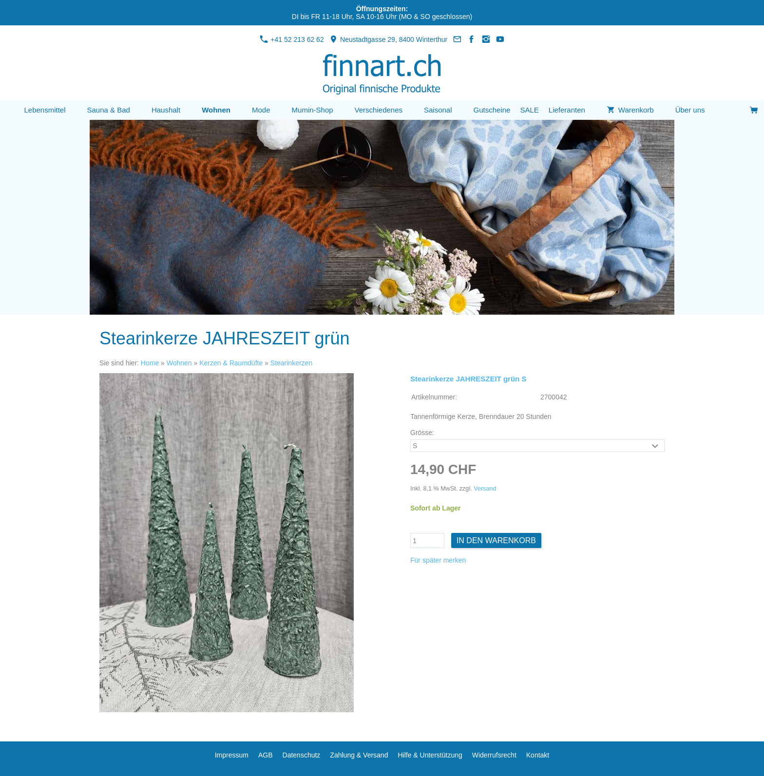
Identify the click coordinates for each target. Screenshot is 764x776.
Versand (485, 488)
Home (150, 363)
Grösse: (422, 432)
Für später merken (438, 560)
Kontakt (537, 755)
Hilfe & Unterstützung (430, 755)
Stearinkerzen (291, 363)
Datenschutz (302, 755)
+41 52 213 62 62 (292, 39)
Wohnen (179, 363)
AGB (265, 755)
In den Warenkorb (496, 540)
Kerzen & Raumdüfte (231, 363)
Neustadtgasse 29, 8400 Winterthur (388, 39)
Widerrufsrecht (494, 755)
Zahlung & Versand (359, 755)
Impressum (231, 755)
